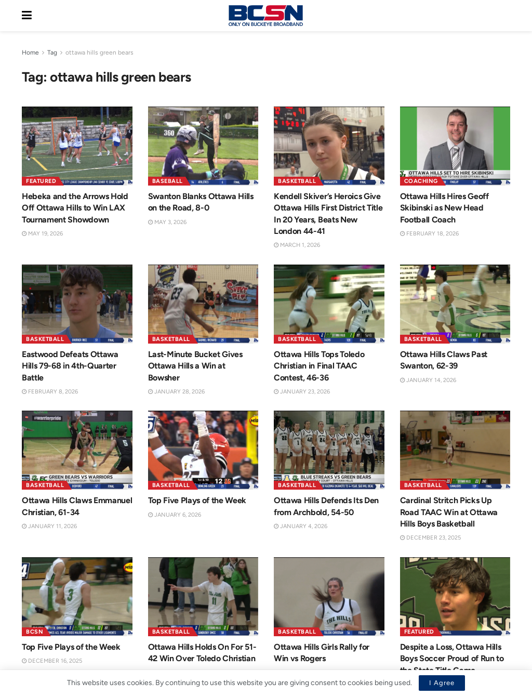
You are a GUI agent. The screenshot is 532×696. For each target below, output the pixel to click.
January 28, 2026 (176, 391)
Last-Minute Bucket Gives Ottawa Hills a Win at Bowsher (195, 366)
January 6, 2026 (174, 514)
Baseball (167, 181)
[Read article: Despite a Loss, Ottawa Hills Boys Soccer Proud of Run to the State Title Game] (455, 597)
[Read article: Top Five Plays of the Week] (203, 450)
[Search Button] (505, 15)
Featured (41, 181)
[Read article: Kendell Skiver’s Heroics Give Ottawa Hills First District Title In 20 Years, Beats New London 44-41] (329, 146)
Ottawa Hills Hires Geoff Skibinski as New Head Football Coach (444, 208)
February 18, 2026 (429, 233)
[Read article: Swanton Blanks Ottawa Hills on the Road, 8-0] (203, 146)
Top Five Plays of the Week (197, 500)
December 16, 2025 (52, 662)
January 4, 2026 (300, 527)
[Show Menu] (27, 15)
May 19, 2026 (42, 233)
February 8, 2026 (50, 391)
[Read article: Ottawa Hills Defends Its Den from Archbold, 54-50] (329, 451)
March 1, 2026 (297, 245)
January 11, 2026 (49, 526)
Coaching (421, 181)
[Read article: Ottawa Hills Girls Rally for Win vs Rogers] (329, 597)
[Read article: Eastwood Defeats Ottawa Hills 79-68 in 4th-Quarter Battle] (77, 304)
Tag (52, 52)
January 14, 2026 (428, 380)
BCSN (34, 632)
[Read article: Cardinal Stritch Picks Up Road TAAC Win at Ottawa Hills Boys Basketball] (455, 451)
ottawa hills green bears (99, 52)
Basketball (297, 181)
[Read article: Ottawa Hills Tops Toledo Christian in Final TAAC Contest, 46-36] (329, 304)
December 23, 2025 (430, 539)
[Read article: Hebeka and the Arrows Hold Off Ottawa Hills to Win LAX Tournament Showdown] (77, 146)
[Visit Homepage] (265, 15)
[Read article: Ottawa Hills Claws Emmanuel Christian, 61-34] (77, 450)
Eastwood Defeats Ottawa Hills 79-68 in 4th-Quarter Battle (70, 366)
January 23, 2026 (302, 391)
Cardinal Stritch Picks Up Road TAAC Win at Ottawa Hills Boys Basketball (449, 513)
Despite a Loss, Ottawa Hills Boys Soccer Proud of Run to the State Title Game (452, 659)
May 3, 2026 (167, 222)
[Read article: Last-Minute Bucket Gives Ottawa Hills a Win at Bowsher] (203, 304)
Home (30, 52)
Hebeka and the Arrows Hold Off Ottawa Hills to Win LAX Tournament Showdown (75, 208)
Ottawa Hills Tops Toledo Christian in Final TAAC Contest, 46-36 (319, 366)
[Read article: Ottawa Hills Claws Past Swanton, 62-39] (455, 304)
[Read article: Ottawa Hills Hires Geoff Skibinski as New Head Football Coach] (455, 146)
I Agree (442, 683)
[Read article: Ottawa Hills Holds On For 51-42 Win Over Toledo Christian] (203, 597)
